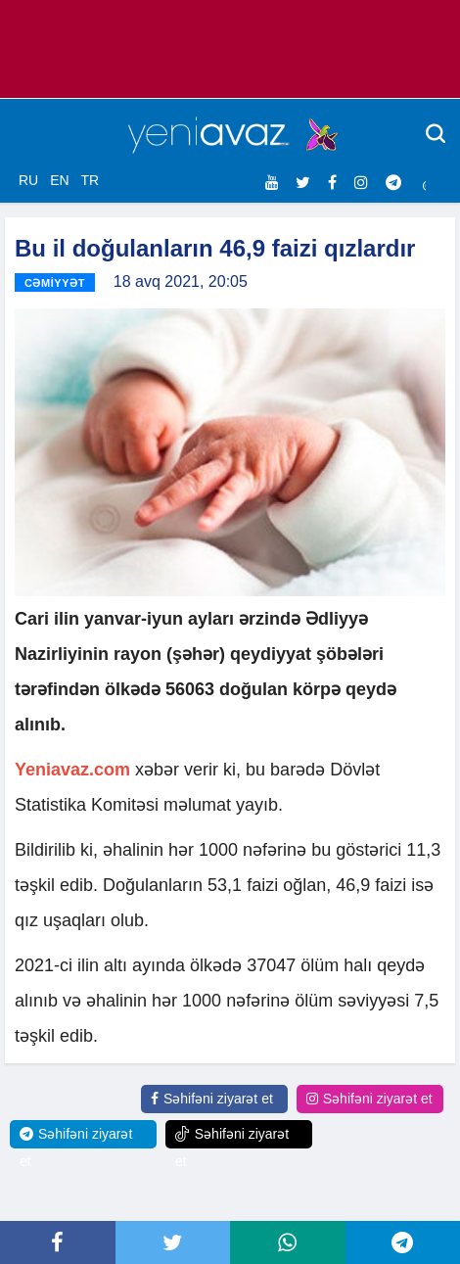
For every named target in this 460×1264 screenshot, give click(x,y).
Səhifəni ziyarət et (212, 1098)
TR (89, 180)
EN (59, 180)
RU (28, 180)
